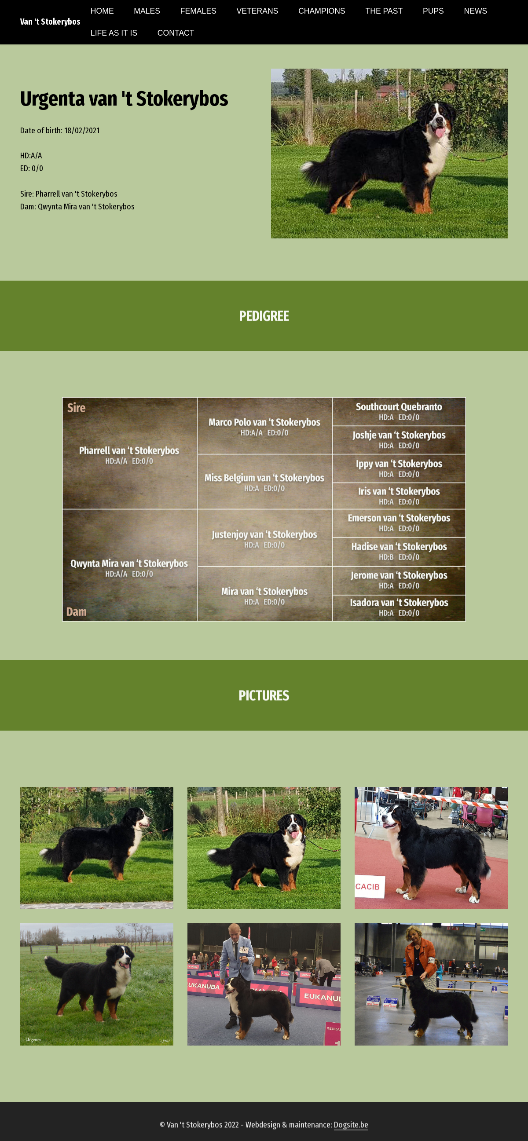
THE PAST (384, 11)
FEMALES (198, 11)
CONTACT (176, 33)
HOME (102, 11)
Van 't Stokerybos (50, 22)
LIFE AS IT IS (114, 33)
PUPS (433, 11)
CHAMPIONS (321, 11)
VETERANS (258, 11)
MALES (147, 11)
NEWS (476, 11)
